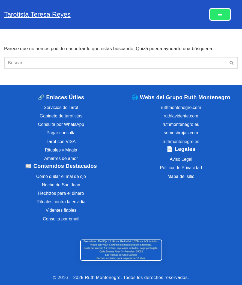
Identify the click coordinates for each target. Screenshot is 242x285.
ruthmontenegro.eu (181, 124)
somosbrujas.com (181, 133)
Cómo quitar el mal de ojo (61, 176)
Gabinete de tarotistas (61, 116)
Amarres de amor (61, 158)
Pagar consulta (61, 133)
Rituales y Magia (61, 150)
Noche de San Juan (61, 185)
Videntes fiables (61, 210)
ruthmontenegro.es (181, 141)
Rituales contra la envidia (61, 201)
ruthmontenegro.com (181, 107)
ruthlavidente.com (181, 116)
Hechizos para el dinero (61, 193)
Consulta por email (61, 219)
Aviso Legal (181, 159)
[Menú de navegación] (220, 14)
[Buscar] (115, 63)
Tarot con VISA (61, 141)
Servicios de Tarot (61, 107)
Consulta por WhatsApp (61, 124)
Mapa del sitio (181, 176)
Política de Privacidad (181, 167)
